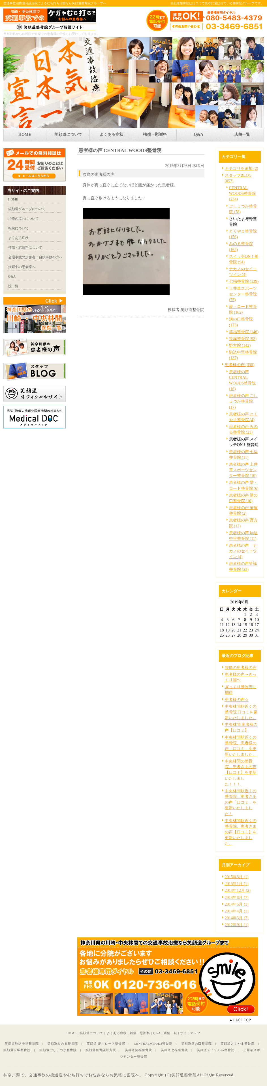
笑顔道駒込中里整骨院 (22, 1043)
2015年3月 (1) (237, 876)
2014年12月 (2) (238, 890)
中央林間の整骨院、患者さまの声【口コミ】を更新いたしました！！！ (241, 772)
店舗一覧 (170, 1033)
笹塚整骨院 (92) (243, 338)
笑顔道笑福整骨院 (138, 1050)
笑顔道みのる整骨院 (62, 1043)
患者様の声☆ (237, 699)
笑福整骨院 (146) (244, 331)
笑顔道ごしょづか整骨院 (58, 1050)
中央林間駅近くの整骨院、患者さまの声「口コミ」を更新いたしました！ (241, 802)
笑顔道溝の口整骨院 (196, 1043)
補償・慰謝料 (140, 1033)
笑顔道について (91, 1033)
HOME (72, 1033)
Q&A (157, 1033)
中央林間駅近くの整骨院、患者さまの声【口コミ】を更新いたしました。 (241, 832)
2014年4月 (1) (237, 911)
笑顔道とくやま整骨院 (238, 1043)
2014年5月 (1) (237, 904)
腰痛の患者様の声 (241, 667)
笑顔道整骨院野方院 (101, 1050)
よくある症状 (116, 1033)
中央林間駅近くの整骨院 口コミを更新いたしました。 (241, 712)
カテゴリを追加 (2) (241, 168)
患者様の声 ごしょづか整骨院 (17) (243, 401)
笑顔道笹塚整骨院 (17, 1050)
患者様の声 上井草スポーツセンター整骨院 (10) (243, 470)
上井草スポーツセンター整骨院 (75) (243, 294)
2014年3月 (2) (237, 918)
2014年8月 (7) (237, 897)
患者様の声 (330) (240, 364)
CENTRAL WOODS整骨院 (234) (242, 193)
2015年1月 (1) (237, 883)
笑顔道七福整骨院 (174, 1050)
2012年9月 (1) (237, 924)
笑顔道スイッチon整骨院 (215, 1050)
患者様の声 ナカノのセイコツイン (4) (243, 551)
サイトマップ (190, 1033)
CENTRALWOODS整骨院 (153, 1043)
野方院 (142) (240, 345)
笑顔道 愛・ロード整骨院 (106, 1043)
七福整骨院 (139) (244, 281)
